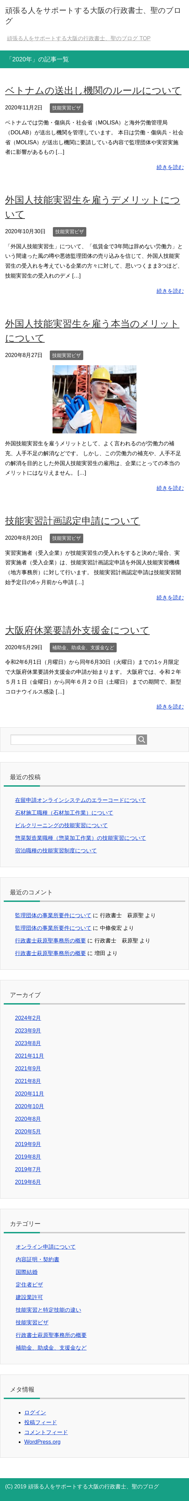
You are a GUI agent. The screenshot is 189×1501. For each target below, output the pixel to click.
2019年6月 (28, 1182)
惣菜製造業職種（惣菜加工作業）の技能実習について (80, 838)
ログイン (35, 1412)
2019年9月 (28, 1144)
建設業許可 (29, 1297)
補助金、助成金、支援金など (83, 647)
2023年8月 (28, 1043)
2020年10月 (29, 1106)
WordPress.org (42, 1442)
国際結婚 (27, 1272)
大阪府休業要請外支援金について (77, 630)
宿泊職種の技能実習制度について (56, 850)
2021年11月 (29, 1056)
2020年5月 (28, 1131)
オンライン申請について (46, 1247)
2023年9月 (28, 1031)
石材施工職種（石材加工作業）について (64, 813)
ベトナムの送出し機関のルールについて (93, 90)
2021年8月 (28, 1081)
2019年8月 (28, 1157)
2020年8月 (28, 1119)
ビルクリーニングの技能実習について (61, 825)
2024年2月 (28, 1018)
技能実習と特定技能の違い (48, 1310)
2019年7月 (28, 1169)
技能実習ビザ (66, 107)
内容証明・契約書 (37, 1259)
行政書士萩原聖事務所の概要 (50, 940)
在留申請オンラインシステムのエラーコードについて (80, 800)
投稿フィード (40, 1422)
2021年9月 (28, 1068)
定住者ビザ (29, 1285)
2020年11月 (29, 1094)
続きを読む (170, 167)
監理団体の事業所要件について (53, 915)
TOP (78, 38)
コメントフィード (46, 1432)
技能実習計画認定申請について (72, 521)
